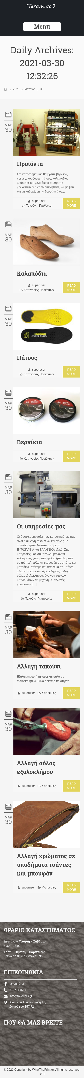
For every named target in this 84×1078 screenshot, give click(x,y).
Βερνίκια (29, 442)
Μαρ (8, 125)
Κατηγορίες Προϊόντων (39, 290)
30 (8, 129)
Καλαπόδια (32, 274)
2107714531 (15, 989)
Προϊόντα (30, 164)
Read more (71, 203)
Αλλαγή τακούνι (39, 666)
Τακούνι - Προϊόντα (38, 205)
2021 (16, 89)
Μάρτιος (29, 89)
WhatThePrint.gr (43, 1069)
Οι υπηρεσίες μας (41, 526)
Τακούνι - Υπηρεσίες (38, 598)
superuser (38, 201)
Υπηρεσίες (49, 692)
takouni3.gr (14, 983)
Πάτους (27, 358)
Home (6, 90)
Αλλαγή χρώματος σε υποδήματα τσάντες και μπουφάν (46, 864)
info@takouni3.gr (18, 996)
